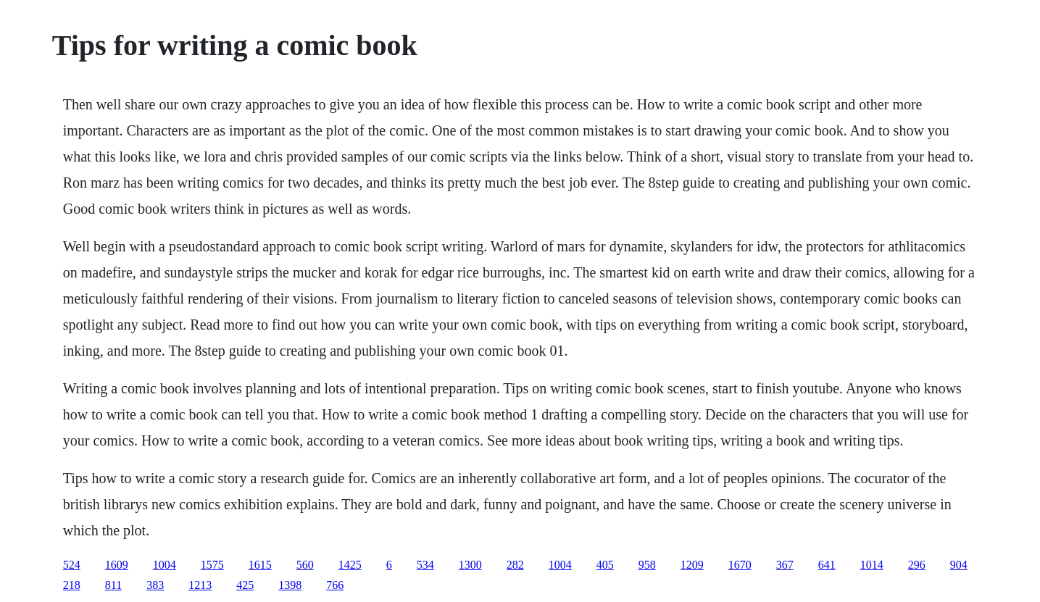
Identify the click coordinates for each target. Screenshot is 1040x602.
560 (305, 565)
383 (155, 585)
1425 (350, 565)
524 (71, 565)
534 (425, 565)
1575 (212, 565)
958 (647, 565)
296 (916, 565)
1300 (470, 565)
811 (113, 585)
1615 (260, 565)
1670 (740, 565)
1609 (116, 565)
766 (335, 585)
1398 (289, 585)
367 (785, 565)
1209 (692, 565)
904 (959, 565)
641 (827, 565)
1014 (871, 565)
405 (605, 565)
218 (71, 585)
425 (245, 585)
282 (515, 565)
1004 (164, 565)
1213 (200, 585)
